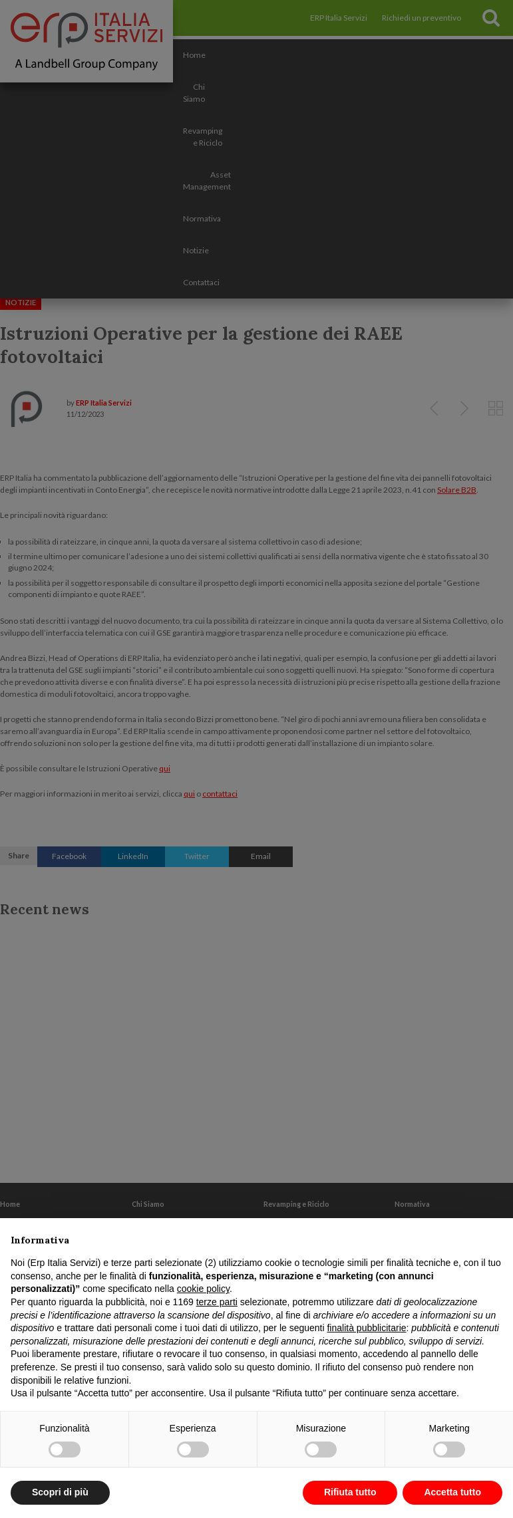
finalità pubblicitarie (366, 1328)
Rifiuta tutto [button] (350, 1492)
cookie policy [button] (203, 1288)
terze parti (217, 1302)
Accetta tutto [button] (452, 1492)
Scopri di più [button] (60, 1492)
